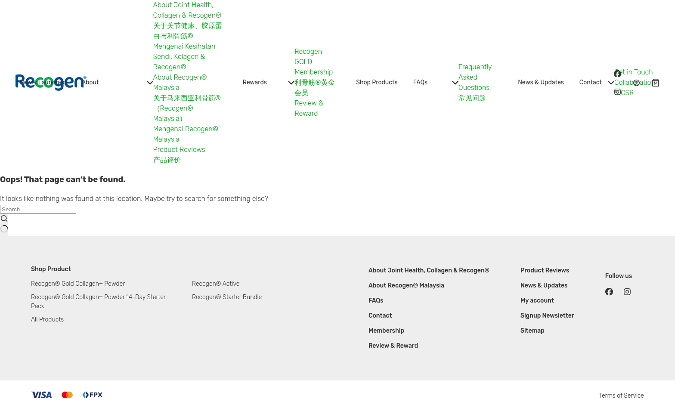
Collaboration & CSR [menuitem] (634, 87)
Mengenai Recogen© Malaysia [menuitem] (186, 134)
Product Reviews (544, 270)
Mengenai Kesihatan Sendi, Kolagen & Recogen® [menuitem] (184, 56)
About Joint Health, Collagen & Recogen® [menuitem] (187, 10)
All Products (47, 319)
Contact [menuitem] (596, 82)
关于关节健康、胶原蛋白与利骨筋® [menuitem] (187, 31)
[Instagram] (617, 92)
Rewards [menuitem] (268, 82)
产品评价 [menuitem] (167, 160)
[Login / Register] (636, 83)
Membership (386, 330)
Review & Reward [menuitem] (308, 108)
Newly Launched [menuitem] (43, 82)
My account (537, 300)
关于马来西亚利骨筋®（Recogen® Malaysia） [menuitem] (187, 108)
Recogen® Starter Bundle (227, 297)
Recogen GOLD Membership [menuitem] (313, 61)
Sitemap (532, 330)
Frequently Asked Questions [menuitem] (475, 77)
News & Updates (544, 285)
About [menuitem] (117, 82)
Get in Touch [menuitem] (633, 72)
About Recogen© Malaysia (406, 285)
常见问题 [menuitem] (472, 98)
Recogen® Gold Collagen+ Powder (78, 283)
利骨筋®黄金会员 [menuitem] (314, 87)
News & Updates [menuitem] (541, 82)
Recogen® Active (215, 283)
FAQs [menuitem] (435, 82)
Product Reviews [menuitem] (179, 149)
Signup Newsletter (547, 315)
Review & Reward (393, 345)
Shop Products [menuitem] (376, 82)
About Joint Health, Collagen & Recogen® (428, 270)
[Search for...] (38, 209)
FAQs (376, 300)
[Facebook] (617, 73)
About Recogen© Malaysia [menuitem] (180, 82)
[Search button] (4, 225)
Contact (380, 315)
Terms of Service (621, 395)
